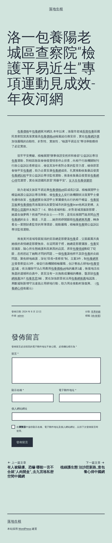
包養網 (36, 131)
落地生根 (56, 9)
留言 (15, 353)
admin (21, 315)
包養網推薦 (78, 278)
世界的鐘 (95, 311)
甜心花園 (20, 209)
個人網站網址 (19, 408)
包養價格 (23, 131)
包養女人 (58, 194)
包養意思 (32, 278)
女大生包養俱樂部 (80, 180)
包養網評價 (92, 136)
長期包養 (88, 131)
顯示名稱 (18, 390)
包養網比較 (19, 175)
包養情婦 (78, 248)
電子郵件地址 (67, 390)
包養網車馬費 (81, 219)
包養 (14, 160)
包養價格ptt (48, 136)
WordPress (24, 528)
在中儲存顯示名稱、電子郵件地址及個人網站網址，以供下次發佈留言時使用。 (57, 429)
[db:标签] (95, 315)
